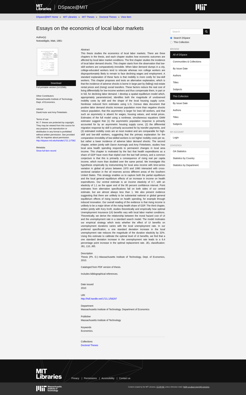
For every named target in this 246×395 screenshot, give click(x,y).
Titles (175, 82)
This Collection (179, 42)
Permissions (90, 378)
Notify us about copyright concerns (196, 387)
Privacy (75, 378)
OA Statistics (179, 151)
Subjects (177, 89)
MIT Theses (88, 17)
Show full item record (46, 151)
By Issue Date (180, 68)
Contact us (124, 378)
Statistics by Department (186, 165)
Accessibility (107, 378)
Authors (177, 75)
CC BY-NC (161, 387)
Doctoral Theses (108, 17)
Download (56, 83)
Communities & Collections (187, 61)
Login (176, 137)
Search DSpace (180, 38)
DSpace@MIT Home (47, 17)
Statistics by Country (183, 158)
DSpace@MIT (73, 7)
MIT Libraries (70, 17)
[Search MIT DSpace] (186, 32)
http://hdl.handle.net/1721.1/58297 (99, 298)
